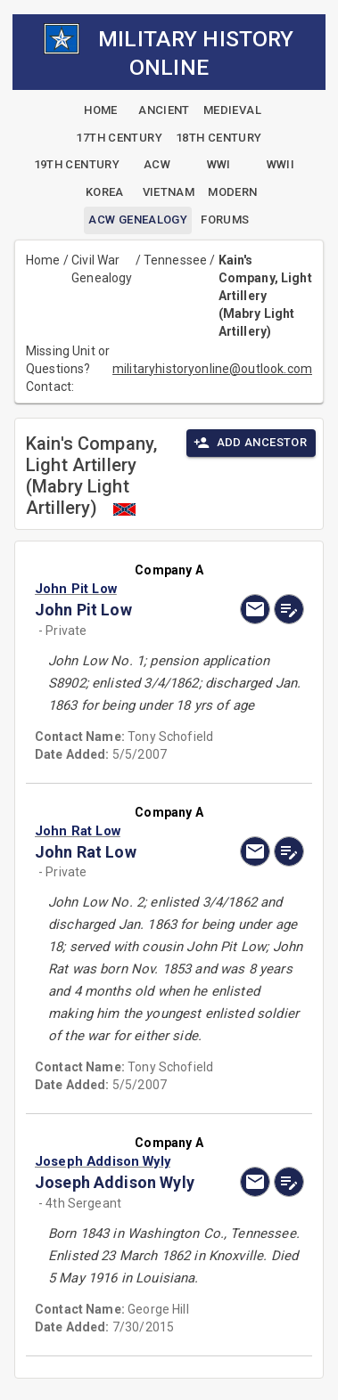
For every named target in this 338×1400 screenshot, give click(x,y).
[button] (129, 588)
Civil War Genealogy (101, 269)
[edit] (289, 609)
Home (43, 260)
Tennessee (175, 260)
